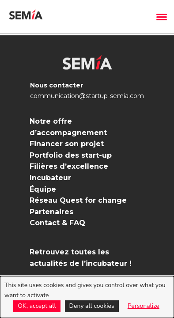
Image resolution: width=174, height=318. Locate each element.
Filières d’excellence (69, 166)
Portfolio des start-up (71, 155)
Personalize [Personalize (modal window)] (143, 306)
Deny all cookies (91, 306)
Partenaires (51, 212)
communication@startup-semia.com (87, 96)
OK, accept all (37, 306)
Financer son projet (67, 144)
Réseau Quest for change (78, 200)
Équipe (43, 189)
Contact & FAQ (57, 223)
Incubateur (50, 178)
